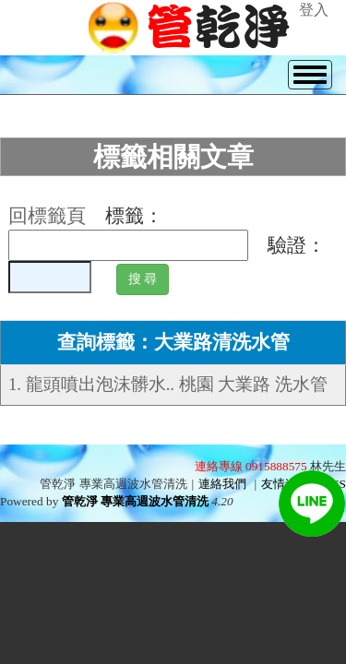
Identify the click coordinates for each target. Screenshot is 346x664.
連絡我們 (222, 484)
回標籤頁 (47, 216)
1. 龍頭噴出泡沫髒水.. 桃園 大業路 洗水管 (168, 384)
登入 (313, 10)
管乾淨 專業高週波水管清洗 (135, 501)
